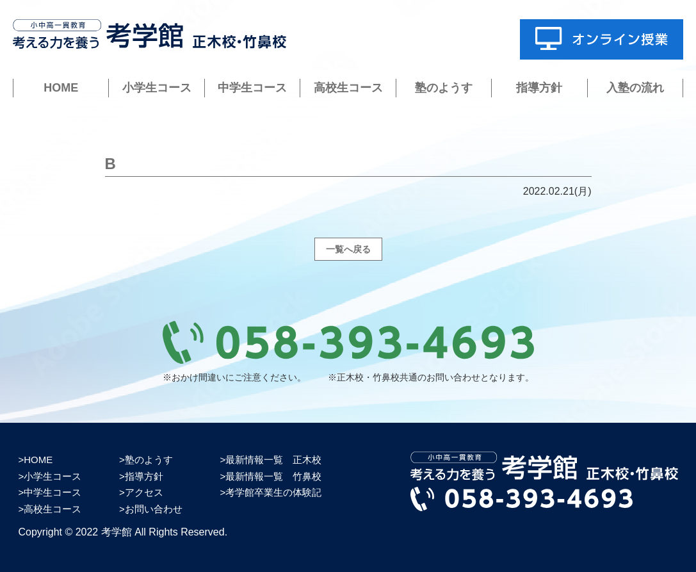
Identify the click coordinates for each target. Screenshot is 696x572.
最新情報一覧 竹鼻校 (273, 476)
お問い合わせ (153, 508)
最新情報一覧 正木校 (273, 459)
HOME (61, 87)
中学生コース (252, 87)
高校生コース (348, 87)
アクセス (144, 492)
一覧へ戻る (348, 249)
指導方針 (539, 87)
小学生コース (156, 87)
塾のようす (444, 87)
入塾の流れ (635, 87)
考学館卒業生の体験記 (273, 492)
